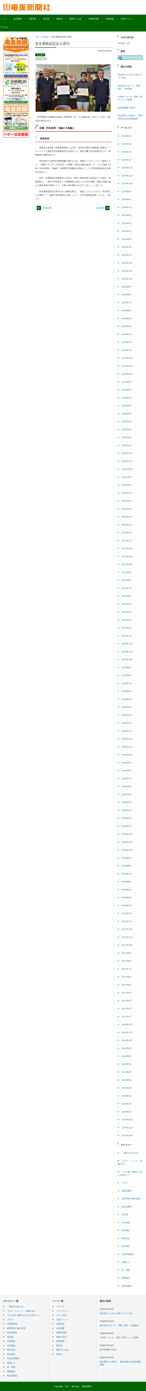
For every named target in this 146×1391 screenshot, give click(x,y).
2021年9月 (126, 572)
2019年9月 (126, 763)
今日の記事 (41, 59)
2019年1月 (126, 826)
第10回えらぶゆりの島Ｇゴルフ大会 (116, 1313)
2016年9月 (126, 1048)
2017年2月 (126, 1008)
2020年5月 (126, 699)
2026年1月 (126, 160)
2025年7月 (126, 207)
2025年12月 (127, 168)
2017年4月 (126, 993)
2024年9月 (126, 287)
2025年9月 (126, 191)
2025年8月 (126, 199)
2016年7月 (126, 1064)
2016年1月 (126, 1112)
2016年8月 (126, 1056)
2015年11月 (127, 1127)
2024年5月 (126, 318)
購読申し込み (82, 19)
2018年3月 (126, 905)
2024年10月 (127, 279)
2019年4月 (126, 802)
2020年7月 (126, 683)
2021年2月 (126, 628)
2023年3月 (126, 429)
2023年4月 (126, 421)
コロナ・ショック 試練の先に (21, 1311)
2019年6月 (126, 786)
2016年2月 (126, 1104)
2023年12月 (127, 358)
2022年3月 (126, 525)
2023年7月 (126, 398)
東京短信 (126, 1238)
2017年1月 (126, 1016)
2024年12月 (127, 263)
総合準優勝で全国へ (127, 108)
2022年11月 (127, 461)
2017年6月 (126, 977)
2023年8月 (126, 390)
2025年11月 (127, 176)
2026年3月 (126, 144)
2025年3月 (126, 239)
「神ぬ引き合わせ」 (131, 1153)
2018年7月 (126, 874)
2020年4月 (126, 707)
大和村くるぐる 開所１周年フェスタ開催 (119, 1337)
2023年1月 (126, 445)
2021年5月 (126, 604)
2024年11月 (127, 271)
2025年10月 (127, 183)
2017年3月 (126, 1001)
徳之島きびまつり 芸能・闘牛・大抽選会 (119, 1325)
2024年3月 (126, 334)
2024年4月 (126, 326)
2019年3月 (126, 810)
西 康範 (126, 1270)
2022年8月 (126, 485)
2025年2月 (126, 247)
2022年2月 (126, 532)
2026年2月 (126, 152)
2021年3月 (126, 620)
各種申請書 (100, 19)
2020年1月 (126, 731)
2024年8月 (126, 294)
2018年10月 (127, 850)
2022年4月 (126, 517)
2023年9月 (126, 382)
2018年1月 (126, 921)
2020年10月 (127, 659)
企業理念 (39, 19)
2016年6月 (126, 1072)
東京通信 (126, 1246)
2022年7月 (126, 493)
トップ (10, 19)
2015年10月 (127, 1135)
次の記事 (100, 208)
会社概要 (24, 19)
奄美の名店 (61, 1337)
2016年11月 (127, 1032)
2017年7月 (126, 969)
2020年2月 (126, 723)
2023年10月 (127, 374)
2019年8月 (126, 770)
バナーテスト (62, 1311)
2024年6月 (126, 310)
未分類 (125, 1214)
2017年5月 (126, 985)
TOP (37, 37)
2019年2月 (126, 818)
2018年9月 (126, 858)
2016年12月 (127, 1024)
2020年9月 (126, 667)
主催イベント (133, 19)
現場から (126, 1262)
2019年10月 (127, 755)
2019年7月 (126, 778)
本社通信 (45, 37)
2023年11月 (127, 366)
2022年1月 (126, 540)
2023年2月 (126, 437)
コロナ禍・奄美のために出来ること (23, 1315)
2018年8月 (126, 866)
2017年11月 (127, 937)
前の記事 (47, 208)
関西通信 (126, 1278)
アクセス (11, 27)
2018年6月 (126, 881)
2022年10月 (127, 469)
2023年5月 (126, 414)
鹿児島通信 (127, 1286)
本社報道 (126, 1222)
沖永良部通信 (128, 1254)
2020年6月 (126, 691)
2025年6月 (126, 215)
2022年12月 (127, 453)
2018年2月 (126, 913)
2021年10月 (127, 564)
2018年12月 (127, 834)
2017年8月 (126, 961)
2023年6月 (126, 405)
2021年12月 (127, 548)
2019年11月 (127, 747)
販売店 (53, 19)
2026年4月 (126, 136)
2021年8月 (126, 580)
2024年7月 (126, 302)
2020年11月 (127, 651)
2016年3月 (126, 1096)
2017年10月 (127, 945)
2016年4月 (126, 1088)
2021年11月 (127, 556)
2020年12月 (127, 643)
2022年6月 (126, 501)
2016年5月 (126, 1080)
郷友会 (66, 19)
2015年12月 (127, 1119)
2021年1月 (126, 636)
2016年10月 (127, 1040)
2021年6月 (126, 596)
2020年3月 (126, 715)
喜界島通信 (127, 1191)
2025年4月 (126, 231)
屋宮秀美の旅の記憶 (131, 1198)
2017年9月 (126, 953)
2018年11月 (127, 842)
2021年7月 (126, 588)
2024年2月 (126, 342)
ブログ (125, 1183)
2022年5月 (126, 509)
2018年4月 (126, 897)
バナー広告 (61, 1315)
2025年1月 (126, 255)
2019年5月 (126, 794)
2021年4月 (126, 612)
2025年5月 (126, 223)
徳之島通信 (127, 1206)
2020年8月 (126, 675)
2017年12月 (127, 929)
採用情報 (116, 19)
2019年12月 (127, 739)
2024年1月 (126, 350)
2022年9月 (126, 477)
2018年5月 (126, 889)
